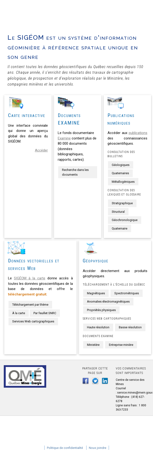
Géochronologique (124, 220)
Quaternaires (120, 173)
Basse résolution (130, 327)
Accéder (41, 150)
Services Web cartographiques (33, 321)
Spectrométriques (126, 293)
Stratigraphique (122, 203)
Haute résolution (98, 327)
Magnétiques (96, 293)
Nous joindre (97, 448)
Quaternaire (119, 228)
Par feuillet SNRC (44, 313)
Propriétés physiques (101, 310)
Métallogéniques (123, 181)
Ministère (93, 345)
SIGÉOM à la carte (29, 278)
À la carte (18, 313)
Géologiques (120, 165)
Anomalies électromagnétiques (108, 301)
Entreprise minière (121, 345)
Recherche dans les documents (75, 172)
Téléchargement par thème (30, 304)
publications (138, 133)
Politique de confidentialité (65, 448)
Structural (118, 211)
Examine (64, 138)
